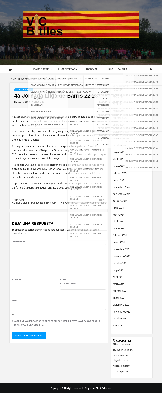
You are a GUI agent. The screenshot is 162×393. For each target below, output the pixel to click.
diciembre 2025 (121, 131)
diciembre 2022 (121, 304)
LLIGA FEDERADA (69, 69)
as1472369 (24, 101)
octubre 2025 (120, 145)
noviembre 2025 (121, 138)
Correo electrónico (68, 283)
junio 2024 (118, 207)
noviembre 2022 (121, 311)
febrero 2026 (120, 117)
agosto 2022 (119, 325)
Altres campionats (123, 344)
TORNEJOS (94, 69)
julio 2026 (118, 90)
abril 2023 (118, 277)
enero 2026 (119, 124)
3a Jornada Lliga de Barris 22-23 (35, 201)
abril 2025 (118, 159)
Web (14, 300)
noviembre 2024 (121, 194)
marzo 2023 (119, 284)
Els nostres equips (123, 349)
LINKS (110, 69)
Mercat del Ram (121, 365)
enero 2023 (119, 297)
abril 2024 (118, 221)
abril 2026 (118, 104)
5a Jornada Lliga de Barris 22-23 (82, 201)
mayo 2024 (118, 214)
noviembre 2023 (121, 256)
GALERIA (125, 69)
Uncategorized (121, 371)
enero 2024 (119, 242)
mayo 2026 (118, 97)
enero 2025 (119, 180)
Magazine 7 (91, 388)
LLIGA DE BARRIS (41, 69)
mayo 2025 (118, 152)
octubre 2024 (120, 201)
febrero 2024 (120, 235)
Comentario (20, 241)
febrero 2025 (120, 173)
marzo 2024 (119, 228)
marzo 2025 (119, 166)
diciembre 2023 (121, 249)
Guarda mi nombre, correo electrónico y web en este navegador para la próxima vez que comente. (56, 323)
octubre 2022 (120, 318)
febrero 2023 (120, 290)
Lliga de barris (23, 90)
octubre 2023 (120, 263)
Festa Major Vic (121, 355)
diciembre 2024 (121, 187)
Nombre (17, 279)
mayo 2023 (118, 270)
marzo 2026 (119, 110)
